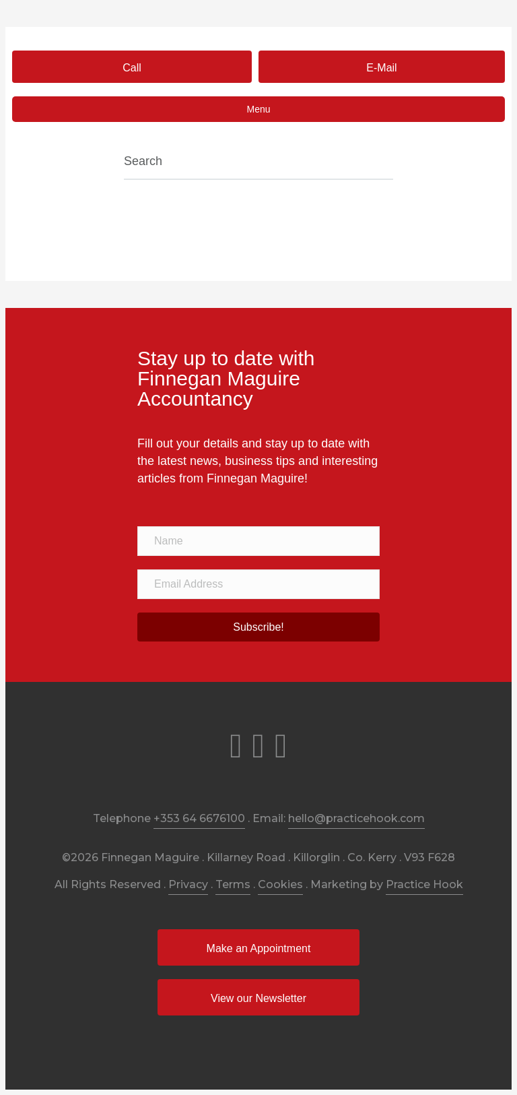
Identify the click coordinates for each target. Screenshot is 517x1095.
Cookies (280, 884)
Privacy (188, 884)
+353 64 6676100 (199, 818)
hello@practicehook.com (356, 818)
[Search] (258, 162)
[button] (132, 67)
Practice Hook (424, 884)
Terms (232, 884)
